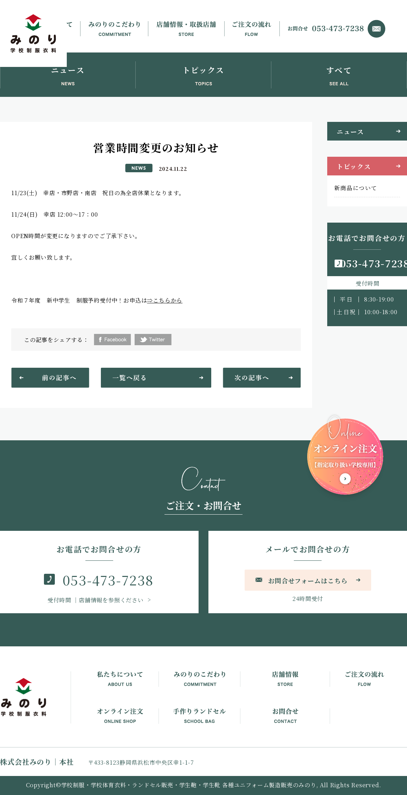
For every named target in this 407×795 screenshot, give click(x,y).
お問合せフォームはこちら (308, 580)
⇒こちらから (164, 300)
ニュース (350, 131)
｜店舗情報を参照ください (96, 600)
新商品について (355, 188)
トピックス (354, 166)
